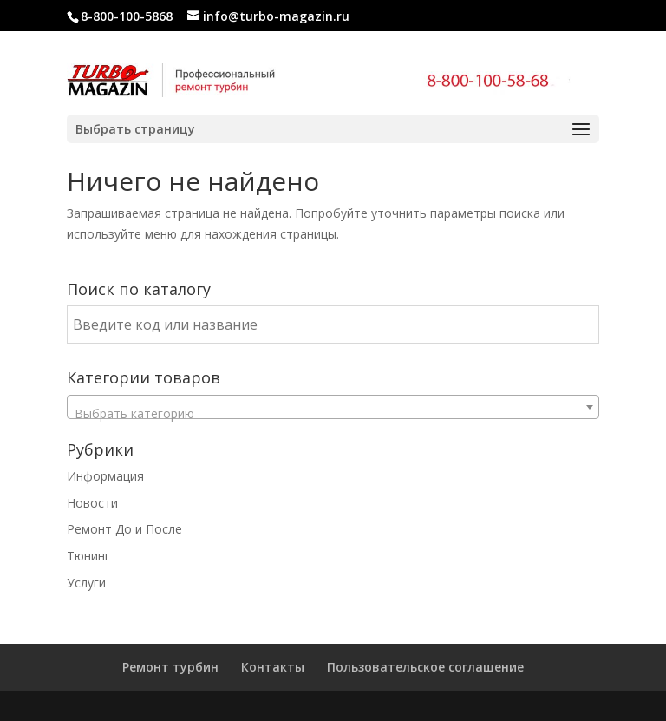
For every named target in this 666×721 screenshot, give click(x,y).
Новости (92, 503)
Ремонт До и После (124, 529)
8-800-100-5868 (127, 16)
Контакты (272, 667)
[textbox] (333, 414)
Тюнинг (88, 555)
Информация (105, 476)
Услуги (86, 582)
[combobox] (333, 407)
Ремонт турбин (170, 667)
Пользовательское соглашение (425, 667)
